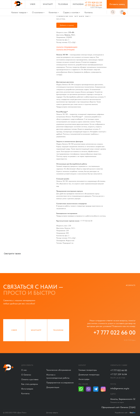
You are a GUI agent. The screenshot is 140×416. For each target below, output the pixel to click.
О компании (37, 12)
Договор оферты (52, 412)
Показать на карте (117, 402)
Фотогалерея (27, 389)
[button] (117, 4)
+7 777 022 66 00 (93, 5)
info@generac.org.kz (119, 388)
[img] (112, 12)
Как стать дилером (29, 384)
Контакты (89, 12)
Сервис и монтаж (71, 12)
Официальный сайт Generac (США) (118, 407)
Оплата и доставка (29, 379)
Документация (52, 387)
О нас (24, 370)
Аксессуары (84, 379)
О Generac (26, 374)
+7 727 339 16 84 (118, 374)
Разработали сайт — (125, 412)
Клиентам (53, 12)
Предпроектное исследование (60, 382)
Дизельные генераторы (89, 374)
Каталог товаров (18, 12)
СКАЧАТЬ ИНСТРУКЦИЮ (65, 50)
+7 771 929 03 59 (93, 2)
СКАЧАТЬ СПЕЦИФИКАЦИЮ (66, 47)
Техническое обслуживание (58, 370)
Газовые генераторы (88, 370)
